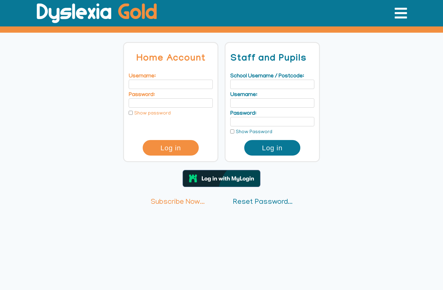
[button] (221, 178)
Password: (142, 95)
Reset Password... (263, 202)
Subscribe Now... (177, 202)
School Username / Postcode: (267, 76)
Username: (142, 76)
